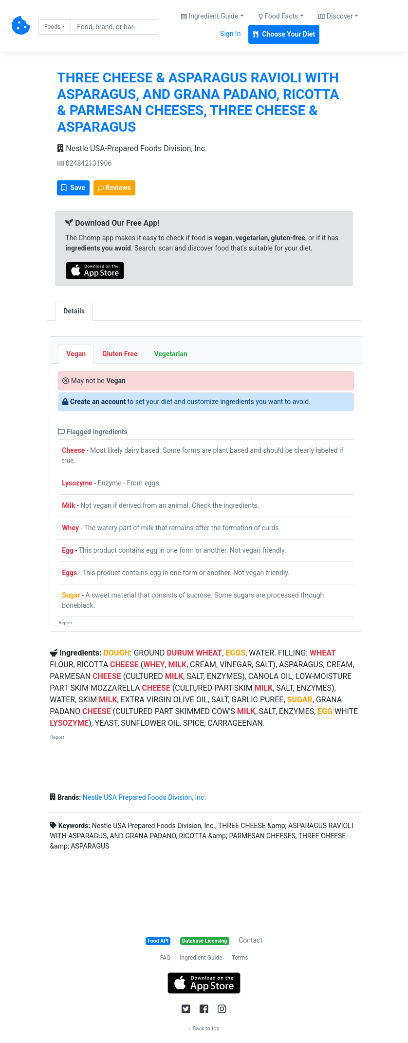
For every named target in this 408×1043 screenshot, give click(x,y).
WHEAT (209, 652)
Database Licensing (204, 941)
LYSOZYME (69, 723)
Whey (70, 528)
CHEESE (124, 664)
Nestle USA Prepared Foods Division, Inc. (144, 797)
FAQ (165, 957)
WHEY (154, 664)
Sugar (71, 595)
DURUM (180, 652)
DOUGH (116, 652)
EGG (325, 711)
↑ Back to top (204, 1028)
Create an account (98, 402)
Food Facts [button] (278, 16)
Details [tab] (74, 311)
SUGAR (300, 699)
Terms (240, 957)
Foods (52, 26)
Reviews (114, 188)
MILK (177, 664)
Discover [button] (335, 16)
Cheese (73, 450)
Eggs (69, 573)
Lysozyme (77, 483)
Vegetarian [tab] (170, 354)
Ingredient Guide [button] (209, 16)
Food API (158, 941)
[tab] (101, 306)
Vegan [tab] (76, 354)
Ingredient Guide (201, 957)
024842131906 (84, 163)
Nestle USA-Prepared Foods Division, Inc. (132, 148)
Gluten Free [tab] (119, 354)
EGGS (235, 652)
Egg (68, 550)
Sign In (230, 34)
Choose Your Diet (284, 34)
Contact (250, 940)
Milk (68, 505)
